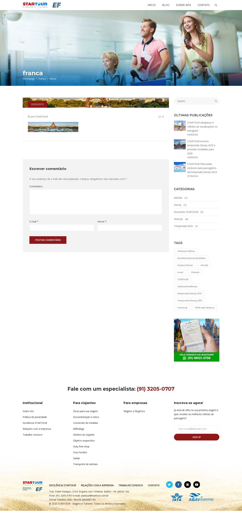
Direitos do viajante (83, 438)
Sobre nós (28, 415)
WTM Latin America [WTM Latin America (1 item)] (204, 311)
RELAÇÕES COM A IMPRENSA (99, 489)
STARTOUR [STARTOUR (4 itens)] (182, 283)
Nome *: (102, 225)
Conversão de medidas (85, 427)
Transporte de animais (85, 468)
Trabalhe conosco (32, 438)
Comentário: (36, 190)
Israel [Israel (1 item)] (180, 276)
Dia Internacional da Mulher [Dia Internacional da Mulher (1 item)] (191, 262)
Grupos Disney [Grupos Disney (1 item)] (185, 269)
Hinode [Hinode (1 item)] (204, 269)
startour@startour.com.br (96, 499)
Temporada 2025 (183, 230)
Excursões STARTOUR (186, 216)
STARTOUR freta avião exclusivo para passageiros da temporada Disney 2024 (202, 172)
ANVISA (178, 202)
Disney (177, 209)
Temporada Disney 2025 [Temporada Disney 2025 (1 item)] (189, 304)
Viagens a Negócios (134, 415)
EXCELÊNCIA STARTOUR (64, 489)
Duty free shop (81, 450)
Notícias (178, 223)
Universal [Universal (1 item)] (182, 311)
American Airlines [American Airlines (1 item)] (186, 255)
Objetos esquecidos (84, 444)
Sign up (196, 441)
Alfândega (78, 433)
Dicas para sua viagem (85, 415)
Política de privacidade (35, 421)
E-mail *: (34, 225)
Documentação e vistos (86, 421)
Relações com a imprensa (37, 433)
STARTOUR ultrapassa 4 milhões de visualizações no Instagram (202, 130)
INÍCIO (148, 7)
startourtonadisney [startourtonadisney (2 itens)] (187, 290)
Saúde (76, 462)
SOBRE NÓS (182, 7)
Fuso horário (80, 456)
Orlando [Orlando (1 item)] (195, 276)
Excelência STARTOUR (35, 427)
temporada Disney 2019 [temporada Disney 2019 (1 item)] (189, 297)
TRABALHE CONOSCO (132, 489)
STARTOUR (41, 120)
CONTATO (203, 7)
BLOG (163, 7)
